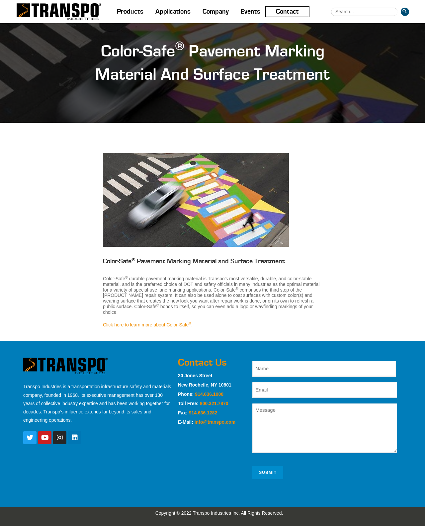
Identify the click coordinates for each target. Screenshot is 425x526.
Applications (173, 11)
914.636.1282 (203, 412)
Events (250, 11)
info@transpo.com (215, 422)
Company (216, 11)
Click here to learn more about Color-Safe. (148, 324)
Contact (287, 11)
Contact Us (202, 362)
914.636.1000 (209, 394)
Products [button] (130, 11)
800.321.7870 (214, 403)
